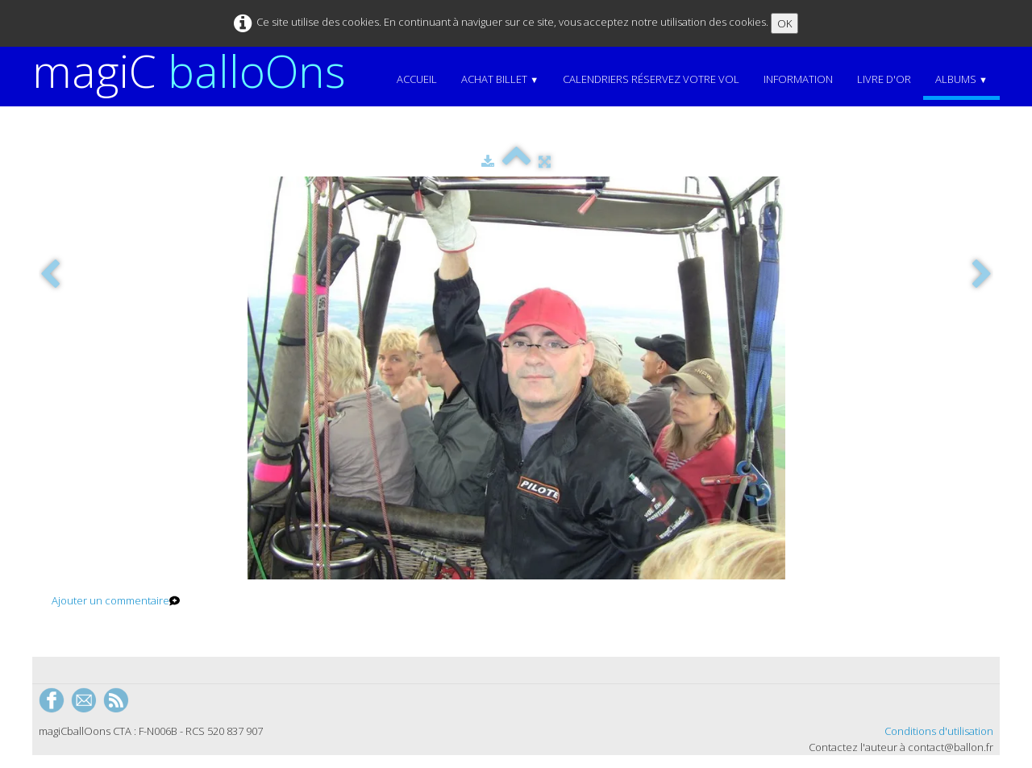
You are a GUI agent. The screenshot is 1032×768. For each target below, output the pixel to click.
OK (784, 23)
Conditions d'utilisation (938, 731)
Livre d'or (884, 79)
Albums (961, 79)
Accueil (417, 79)
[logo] (195, 71)
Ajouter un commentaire (110, 600)
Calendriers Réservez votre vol (651, 79)
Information (798, 79)
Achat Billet (500, 79)
